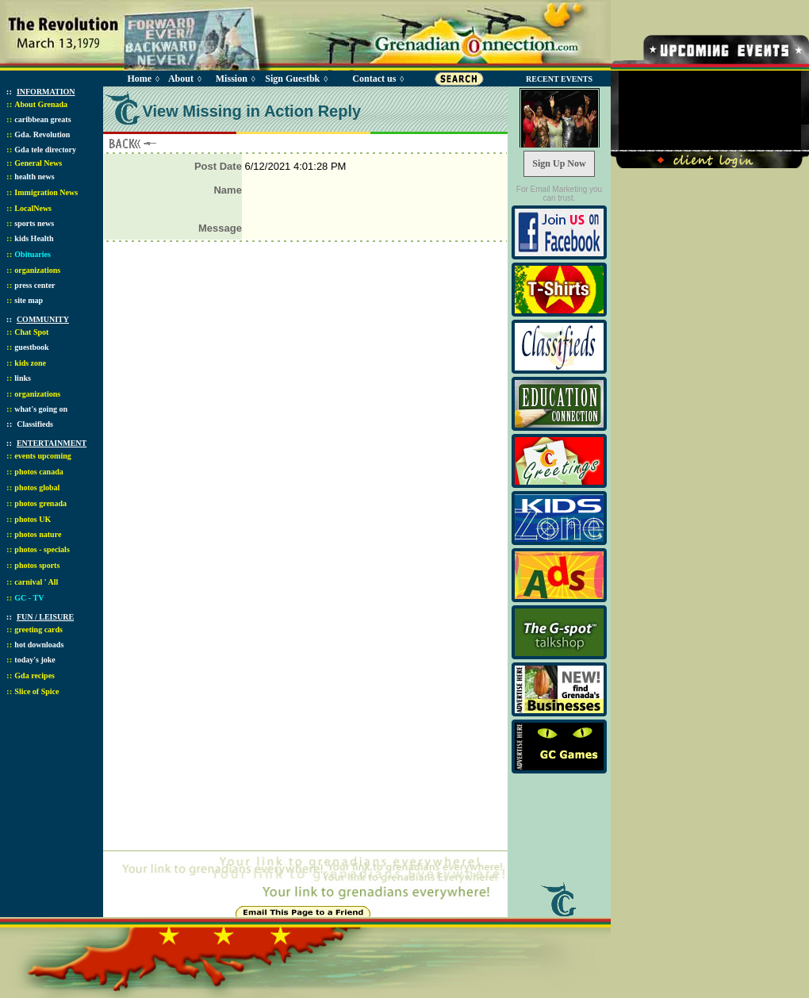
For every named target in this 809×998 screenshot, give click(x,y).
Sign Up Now (558, 163)
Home (139, 78)
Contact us (374, 78)
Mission (231, 78)
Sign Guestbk (295, 78)
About (181, 78)
